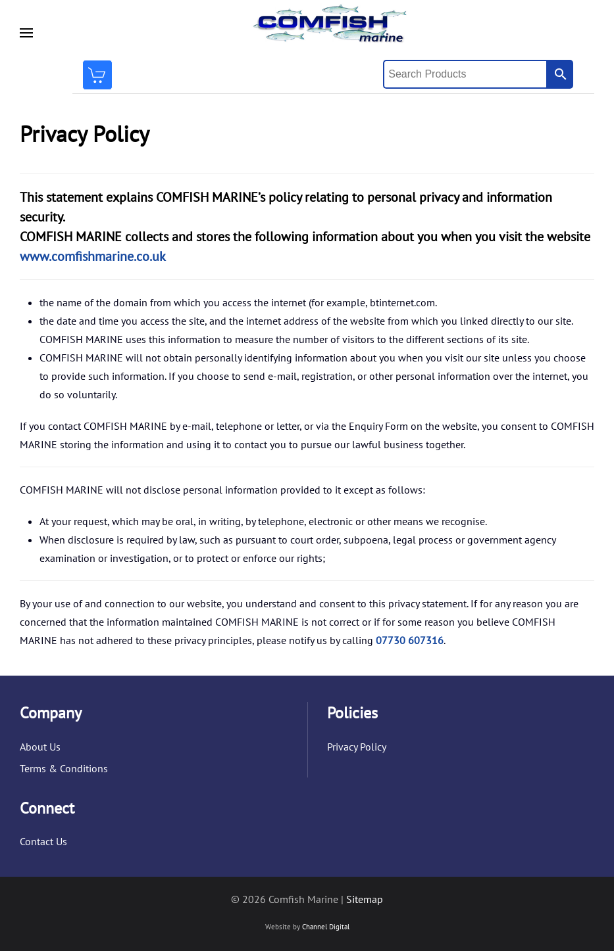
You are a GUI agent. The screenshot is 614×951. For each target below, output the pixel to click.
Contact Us (43, 841)
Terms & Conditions (64, 768)
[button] (26, 33)
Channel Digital (325, 926)
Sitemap (364, 899)
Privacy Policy (356, 746)
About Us (40, 746)
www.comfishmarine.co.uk (93, 256)
